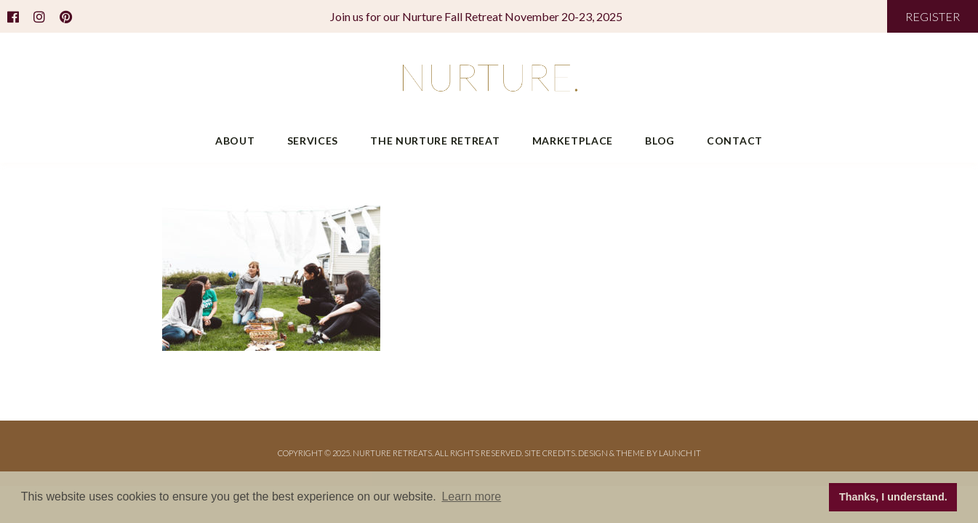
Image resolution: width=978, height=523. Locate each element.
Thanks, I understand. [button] (893, 497)
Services (313, 140)
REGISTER (932, 16)
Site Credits (549, 453)
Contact (735, 140)
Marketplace (573, 140)
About (235, 140)
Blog (660, 140)
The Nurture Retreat (435, 140)
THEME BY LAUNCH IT (658, 453)
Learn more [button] (471, 496)
